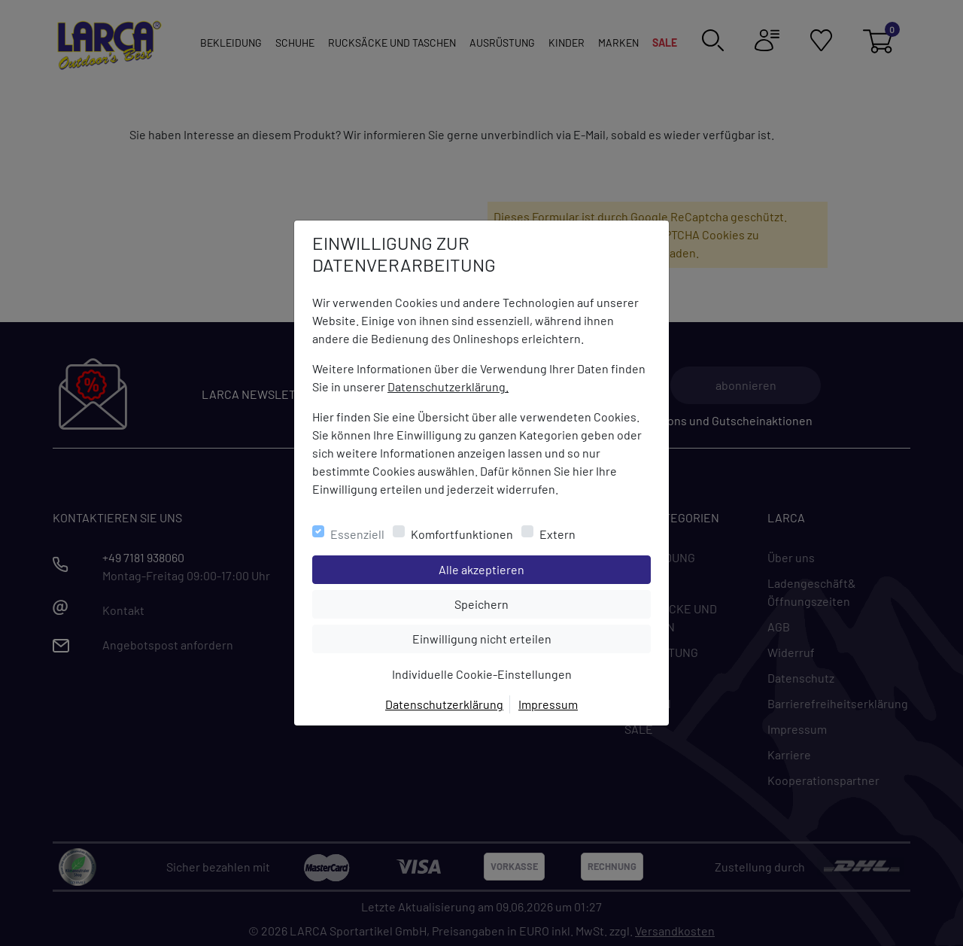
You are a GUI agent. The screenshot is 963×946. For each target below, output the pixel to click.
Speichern (552, 603)
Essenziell (357, 534)
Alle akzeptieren (542, 568)
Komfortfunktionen (462, 534)
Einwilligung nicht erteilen (516, 637)
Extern (557, 534)
